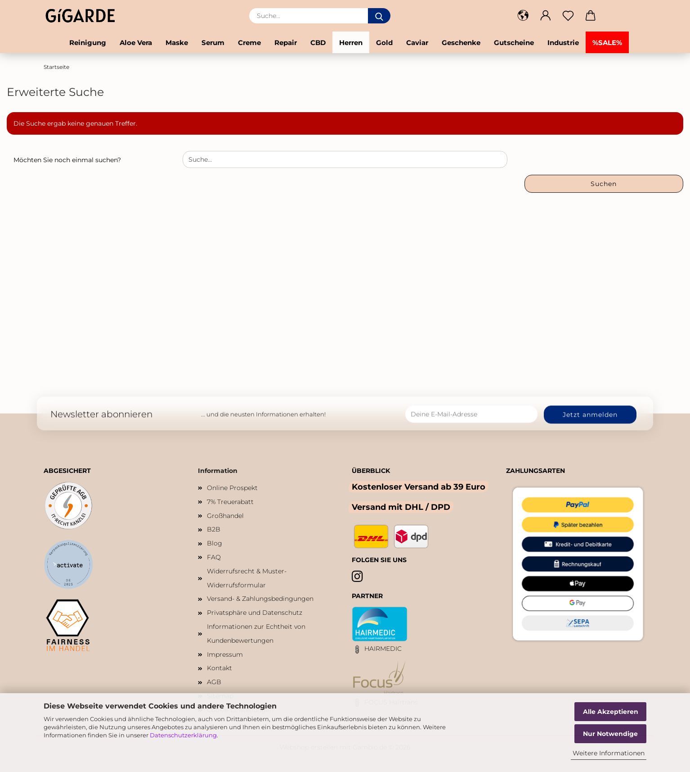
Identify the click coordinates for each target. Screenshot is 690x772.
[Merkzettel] (568, 16)
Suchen (604, 184)
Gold (384, 42)
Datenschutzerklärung (183, 735)
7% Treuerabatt (230, 502)
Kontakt (219, 668)
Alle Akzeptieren (610, 712)
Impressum (225, 654)
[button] (523, 16)
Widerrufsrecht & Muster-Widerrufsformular (247, 578)
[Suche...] (379, 15)
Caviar (417, 42)
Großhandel (225, 516)
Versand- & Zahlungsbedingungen (260, 599)
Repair (285, 42)
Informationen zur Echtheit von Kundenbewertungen (256, 633)
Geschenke (461, 42)
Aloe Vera (136, 42)
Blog (214, 543)
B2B (213, 529)
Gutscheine (514, 42)
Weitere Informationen (609, 753)
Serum (213, 42)
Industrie (563, 42)
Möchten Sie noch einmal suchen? (67, 160)
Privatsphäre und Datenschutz (254, 613)
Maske (177, 42)
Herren (351, 42)
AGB (214, 682)
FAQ (214, 557)
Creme (249, 42)
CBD (318, 42)
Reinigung (87, 42)
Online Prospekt (232, 488)
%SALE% (607, 42)
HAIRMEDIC (383, 649)
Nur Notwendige (610, 734)
